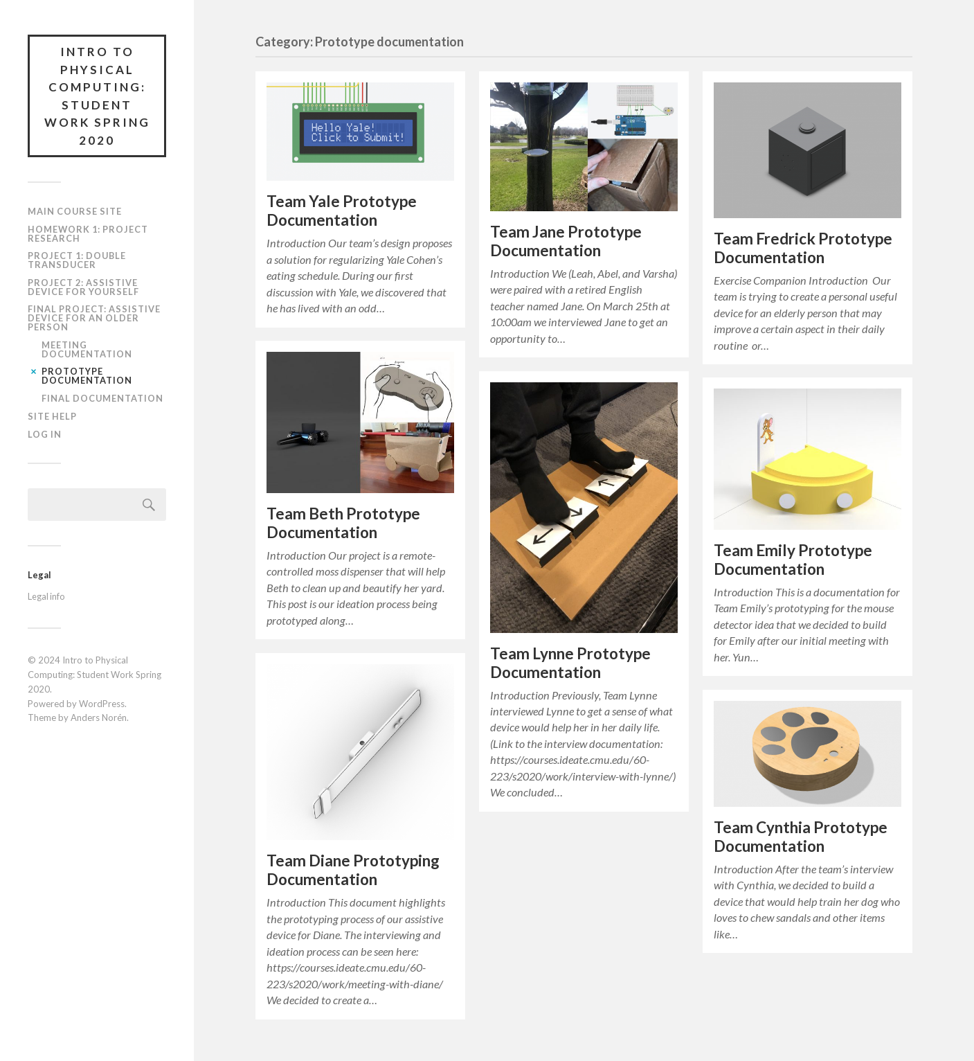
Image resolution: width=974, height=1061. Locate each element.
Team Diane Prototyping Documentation (353, 870)
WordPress (102, 703)
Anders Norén (99, 717)
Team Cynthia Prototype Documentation (800, 836)
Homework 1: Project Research (88, 234)
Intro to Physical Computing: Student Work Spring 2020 (97, 96)
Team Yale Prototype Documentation (342, 210)
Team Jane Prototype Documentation (566, 241)
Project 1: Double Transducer (77, 260)
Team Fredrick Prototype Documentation (803, 248)
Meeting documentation (87, 349)
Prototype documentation (87, 376)
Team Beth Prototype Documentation (343, 523)
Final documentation (102, 398)
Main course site (75, 211)
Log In (45, 434)
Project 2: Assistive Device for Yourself (83, 287)
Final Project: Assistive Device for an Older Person (94, 317)
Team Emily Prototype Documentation (793, 559)
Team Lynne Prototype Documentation (570, 662)
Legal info (46, 596)
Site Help (52, 416)
